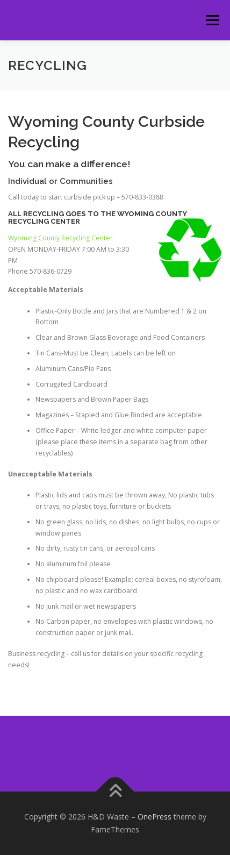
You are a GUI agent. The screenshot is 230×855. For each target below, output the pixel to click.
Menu (212, 20)
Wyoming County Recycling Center (60, 238)
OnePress (154, 816)
